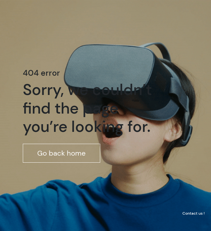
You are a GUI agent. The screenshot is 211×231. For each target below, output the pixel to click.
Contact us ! (193, 213)
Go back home (61, 153)
